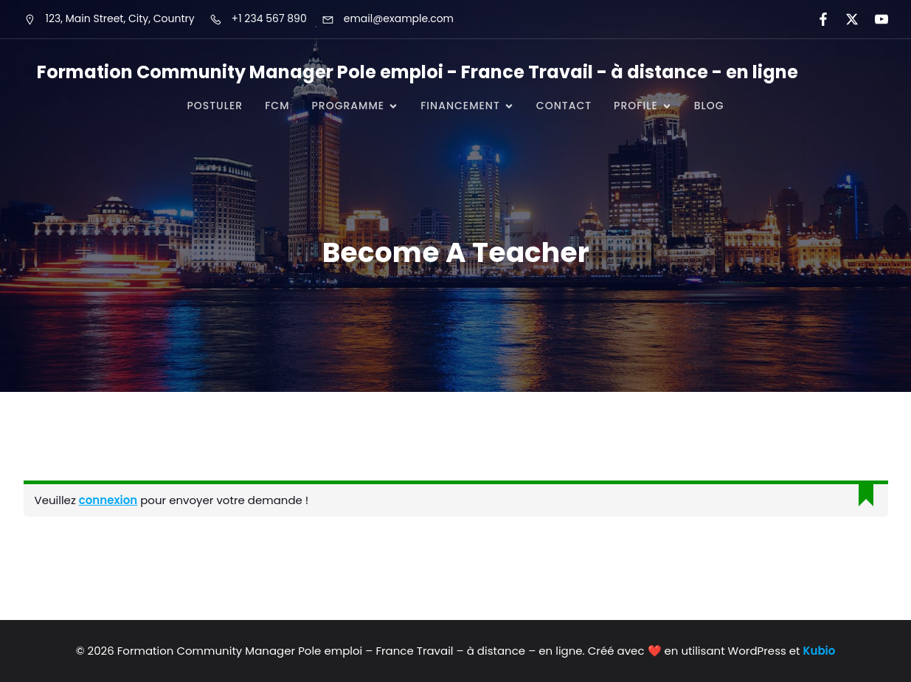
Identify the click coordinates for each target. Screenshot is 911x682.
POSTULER (215, 105)
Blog (709, 105)
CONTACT (564, 105)
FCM (277, 105)
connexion (108, 500)
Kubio (819, 650)
